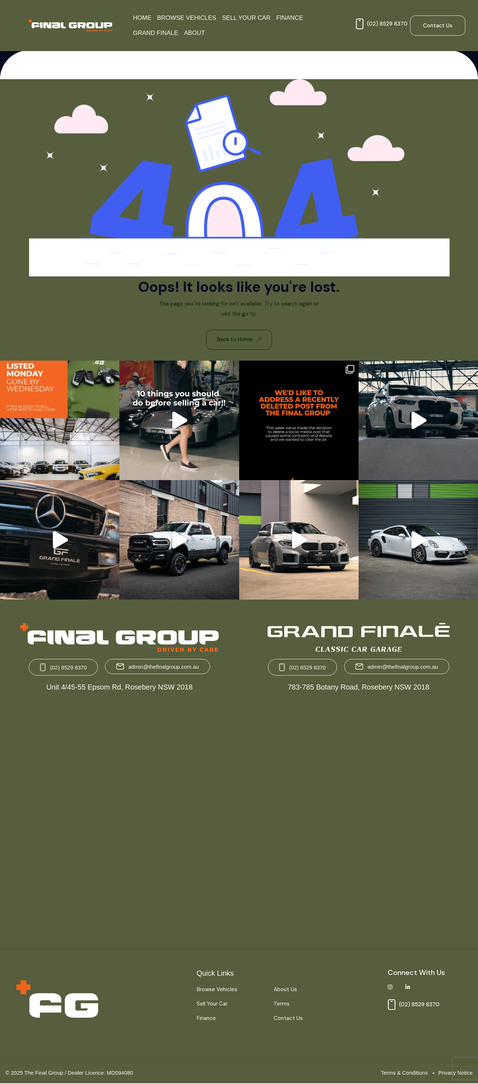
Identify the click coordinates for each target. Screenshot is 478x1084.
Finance (289, 17)
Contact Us (288, 1018)
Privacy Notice (455, 1073)
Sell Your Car (246, 17)
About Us (285, 989)
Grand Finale (155, 33)
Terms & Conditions (404, 1073)
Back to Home (239, 339)
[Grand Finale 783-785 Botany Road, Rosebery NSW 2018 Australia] (358, 818)
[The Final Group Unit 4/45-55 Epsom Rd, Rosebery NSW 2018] (120, 818)
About (194, 33)
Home (142, 17)
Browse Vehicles (186, 17)
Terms (282, 1004)
